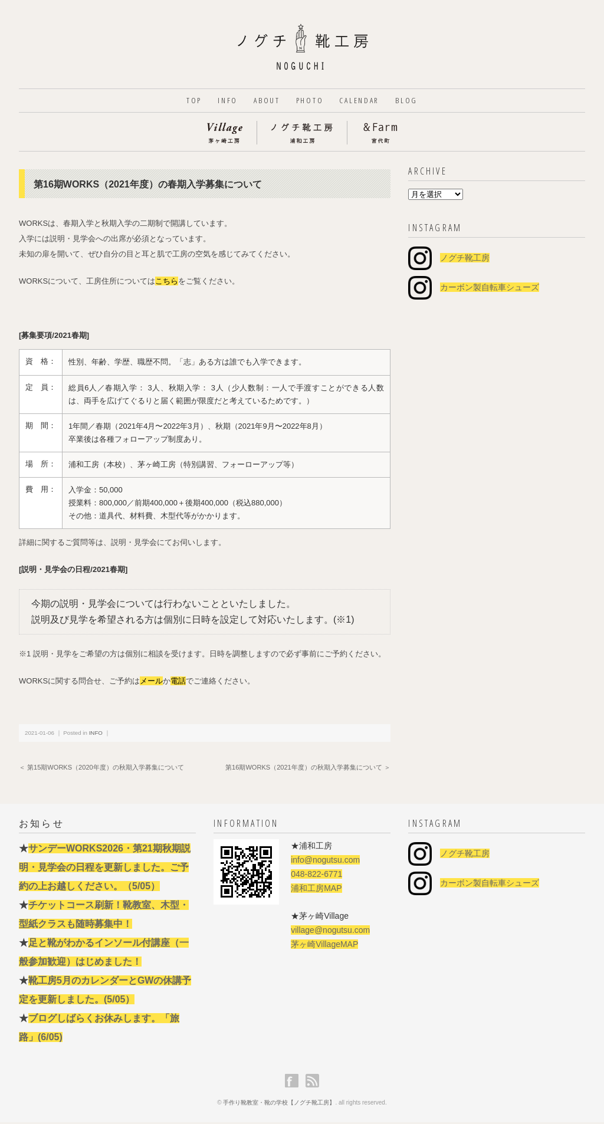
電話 (178, 682)
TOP (184, 101)
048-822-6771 (316, 875)
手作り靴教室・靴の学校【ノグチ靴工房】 (279, 1104)
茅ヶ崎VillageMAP (324, 946)
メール (151, 682)
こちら (166, 282)
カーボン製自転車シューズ (489, 289)
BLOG (416, 101)
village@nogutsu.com (330, 931)
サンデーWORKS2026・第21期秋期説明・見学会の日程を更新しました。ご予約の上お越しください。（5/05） (105, 869)
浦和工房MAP (316, 890)
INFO (221, 101)
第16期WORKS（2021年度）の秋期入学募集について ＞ (307, 769)
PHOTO (310, 101)
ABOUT (264, 101)
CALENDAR (364, 101)
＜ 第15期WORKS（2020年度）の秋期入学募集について (101, 769)
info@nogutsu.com (325, 861)
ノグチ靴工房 (465, 259)
